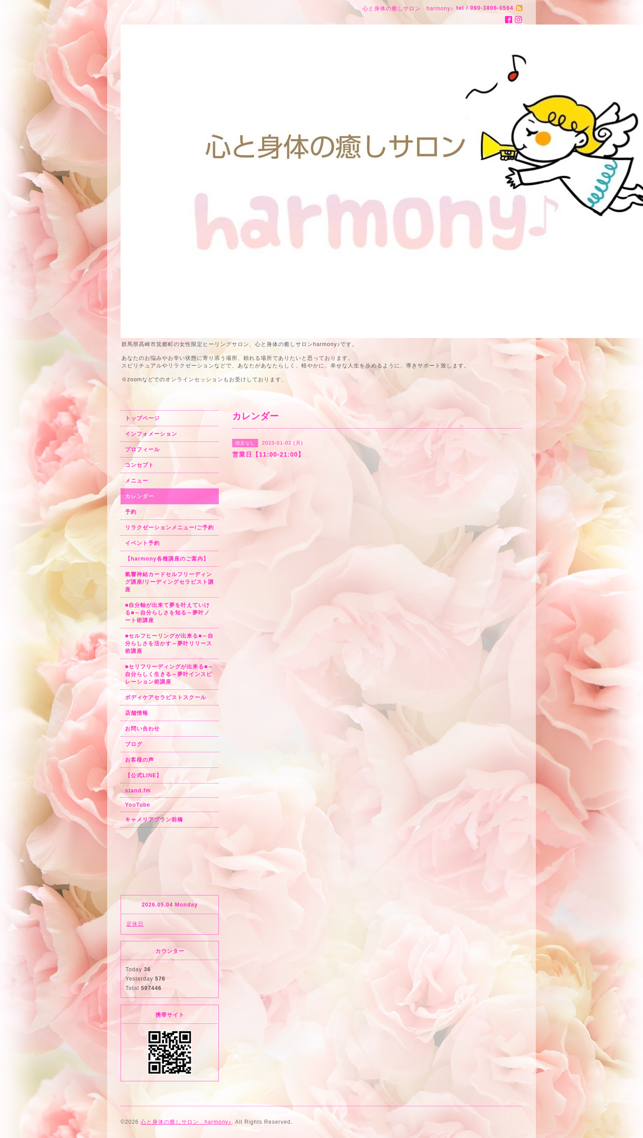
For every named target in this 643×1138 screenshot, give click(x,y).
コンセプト (139, 465)
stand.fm (138, 791)
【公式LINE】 (143, 775)
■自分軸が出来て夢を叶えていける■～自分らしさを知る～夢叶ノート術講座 (167, 612)
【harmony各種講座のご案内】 (167, 559)
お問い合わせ (142, 729)
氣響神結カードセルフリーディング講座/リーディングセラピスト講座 (169, 582)
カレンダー (139, 496)
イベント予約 (142, 543)
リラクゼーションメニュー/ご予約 (169, 527)
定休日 (135, 924)
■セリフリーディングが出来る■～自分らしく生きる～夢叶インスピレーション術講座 (169, 674)
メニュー (136, 481)
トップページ (142, 418)
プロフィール (142, 449)
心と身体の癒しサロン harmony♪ (186, 1122)
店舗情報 (136, 713)
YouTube (137, 805)
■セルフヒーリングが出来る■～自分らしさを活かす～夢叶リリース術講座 (169, 643)
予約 (131, 512)
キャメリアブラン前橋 (154, 819)
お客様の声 (139, 760)
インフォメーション (151, 434)
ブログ (133, 744)
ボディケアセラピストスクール (165, 697)
